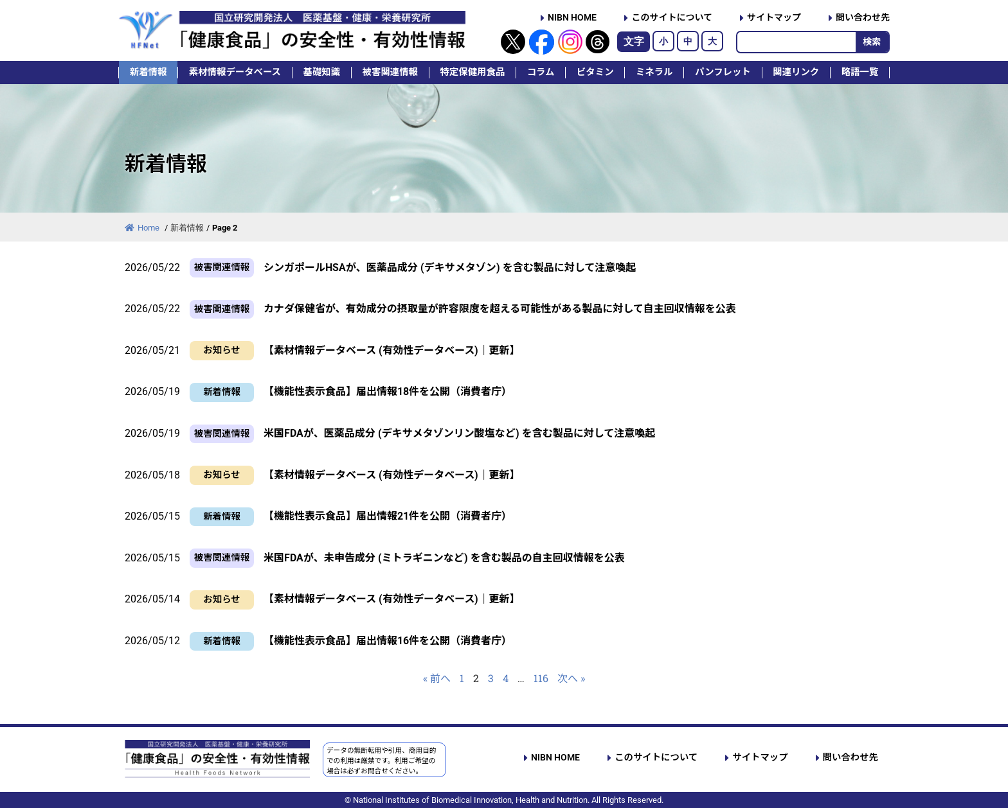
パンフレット (723, 72)
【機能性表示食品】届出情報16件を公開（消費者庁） (388, 641)
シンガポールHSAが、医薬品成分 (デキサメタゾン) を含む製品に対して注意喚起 (450, 267)
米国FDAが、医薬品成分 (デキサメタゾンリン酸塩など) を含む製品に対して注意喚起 (459, 433)
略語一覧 (860, 72)
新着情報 (148, 72)
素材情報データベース (235, 72)
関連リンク (796, 72)
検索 (872, 42)
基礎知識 (322, 72)
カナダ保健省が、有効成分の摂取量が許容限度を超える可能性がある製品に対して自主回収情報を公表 (500, 309)
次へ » (571, 678)
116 (541, 678)
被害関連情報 (390, 72)
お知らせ (221, 350)
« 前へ (437, 678)
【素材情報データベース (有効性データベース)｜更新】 (391, 350)
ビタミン (595, 72)
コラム (541, 72)
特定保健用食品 (472, 72)
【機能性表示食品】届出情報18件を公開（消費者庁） (388, 391)
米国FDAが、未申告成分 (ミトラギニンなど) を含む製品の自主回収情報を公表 (444, 558)
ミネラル (654, 72)
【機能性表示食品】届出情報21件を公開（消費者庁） (388, 516)
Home (143, 228)
